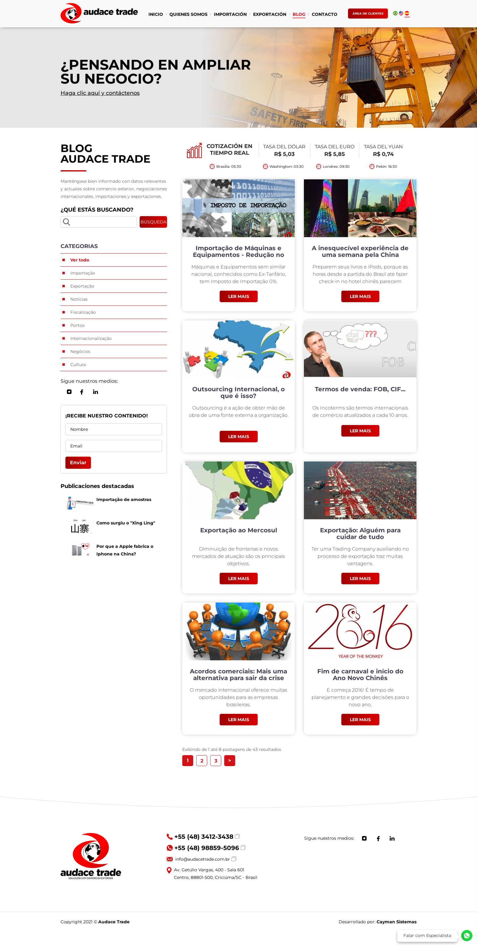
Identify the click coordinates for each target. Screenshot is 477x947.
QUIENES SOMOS (188, 15)
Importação (82, 273)
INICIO (155, 15)
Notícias (79, 299)
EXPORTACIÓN (269, 15)
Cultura (78, 364)
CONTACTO (324, 15)
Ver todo (79, 260)
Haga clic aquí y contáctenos (100, 93)
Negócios (80, 351)
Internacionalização (91, 338)
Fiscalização (83, 312)
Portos (77, 325)
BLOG (299, 15)
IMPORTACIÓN (230, 15)
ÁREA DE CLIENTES (368, 14)
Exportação (82, 286)
